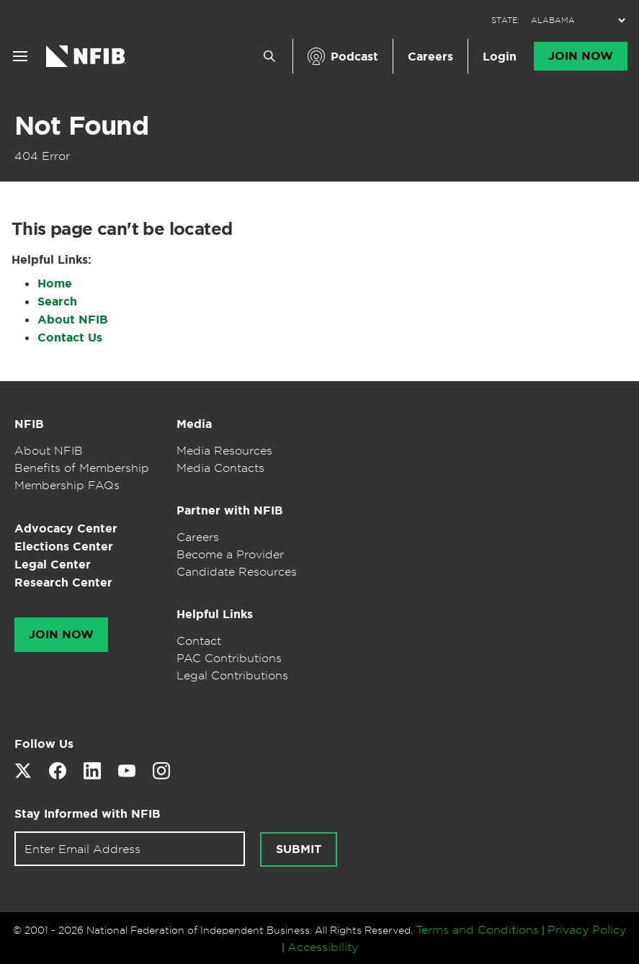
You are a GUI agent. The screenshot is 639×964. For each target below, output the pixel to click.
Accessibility (322, 947)
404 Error (42, 155)
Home (54, 283)
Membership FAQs (67, 485)
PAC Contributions (229, 658)
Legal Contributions (232, 675)
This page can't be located (122, 229)
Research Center (63, 582)
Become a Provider (230, 554)
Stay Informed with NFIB (87, 813)
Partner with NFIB (229, 510)
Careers (430, 56)
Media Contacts (220, 467)
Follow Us (43, 743)
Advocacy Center (65, 528)
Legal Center (52, 564)
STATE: (505, 20)
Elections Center (63, 546)
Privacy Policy (587, 929)
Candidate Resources (236, 571)
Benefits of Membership (81, 467)
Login (500, 56)
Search (57, 301)
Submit (298, 849)
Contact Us (69, 337)
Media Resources (224, 450)
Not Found (81, 125)
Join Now (580, 56)
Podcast (354, 56)
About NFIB (72, 319)
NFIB (29, 424)
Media (194, 424)
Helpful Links (214, 614)
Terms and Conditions (477, 929)
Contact (198, 640)
